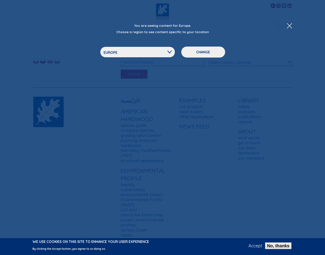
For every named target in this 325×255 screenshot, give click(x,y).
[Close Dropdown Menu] (289, 26)
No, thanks (278, 247)
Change (203, 52)
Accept (255, 247)
